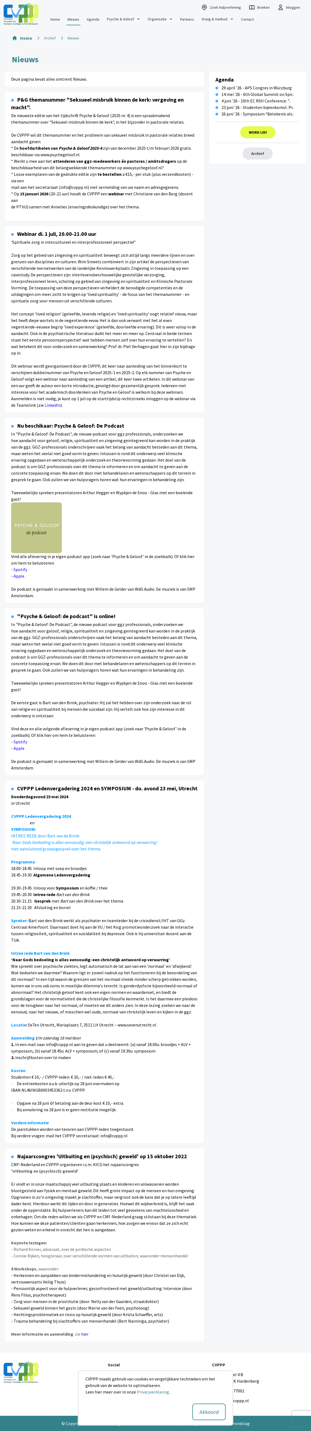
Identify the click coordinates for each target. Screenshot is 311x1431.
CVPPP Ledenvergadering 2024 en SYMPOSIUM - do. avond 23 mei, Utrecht (104, 788)
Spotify (20, 569)
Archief (257, 153)
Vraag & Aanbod (218, 19)
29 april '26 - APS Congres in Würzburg (253, 87)
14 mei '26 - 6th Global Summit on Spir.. (254, 94)
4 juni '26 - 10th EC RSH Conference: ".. (253, 101)
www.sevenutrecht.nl (137, 1025)
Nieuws (73, 19)
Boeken (259, 7)
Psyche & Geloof (124, 19)
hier (84, 1334)
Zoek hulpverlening (221, 7)
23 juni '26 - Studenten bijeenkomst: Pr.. (254, 107)
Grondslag (240, 1423)
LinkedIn (53, 405)
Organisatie (160, 19)
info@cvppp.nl (59, 1044)
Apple (19, 576)
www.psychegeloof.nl (60, 154)
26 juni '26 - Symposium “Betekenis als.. (254, 114)
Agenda (93, 19)
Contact (247, 19)
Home (55, 19)
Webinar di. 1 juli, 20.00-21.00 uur (53, 233)
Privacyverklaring (153, 1392)
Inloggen (288, 7)
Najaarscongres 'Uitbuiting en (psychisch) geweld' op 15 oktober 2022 (99, 1156)
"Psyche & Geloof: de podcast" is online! (63, 616)
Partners (187, 19)
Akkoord (209, 1411)
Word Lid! (258, 132)
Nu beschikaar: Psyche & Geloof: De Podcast (67, 425)
